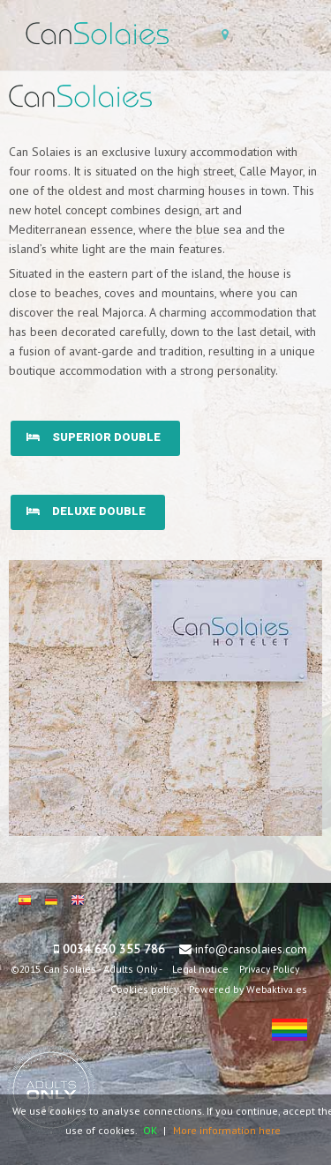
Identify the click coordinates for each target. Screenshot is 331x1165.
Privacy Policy (269, 968)
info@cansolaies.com (251, 949)
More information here (227, 1130)
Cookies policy (144, 989)
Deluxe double (86, 511)
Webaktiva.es (276, 989)
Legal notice (200, 968)
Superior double (93, 437)
